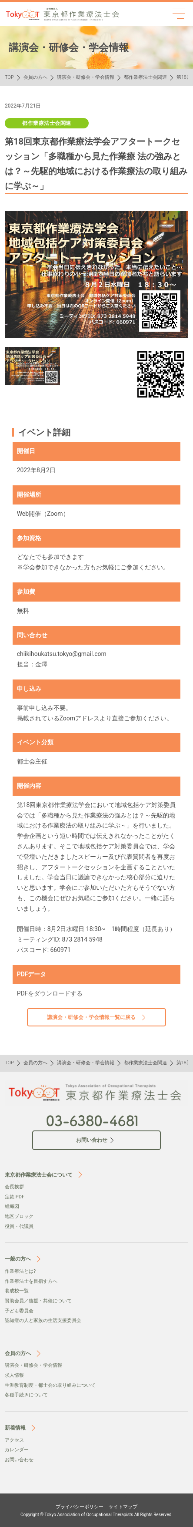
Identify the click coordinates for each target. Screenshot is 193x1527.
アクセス (14, 1440)
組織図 (12, 1206)
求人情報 (14, 1375)
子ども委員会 (19, 1311)
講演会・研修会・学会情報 (85, 77)
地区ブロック (19, 1216)
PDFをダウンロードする (50, 993)
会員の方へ (35, 77)
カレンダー (17, 1450)
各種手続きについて (26, 1395)
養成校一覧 (17, 1291)
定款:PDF (14, 1197)
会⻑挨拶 (14, 1187)
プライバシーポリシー (79, 1507)
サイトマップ (123, 1507)
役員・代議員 (19, 1226)
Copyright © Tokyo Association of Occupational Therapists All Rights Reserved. (96, 1514)
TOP (9, 77)
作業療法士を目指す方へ (31, 1281)
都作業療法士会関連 (145, 77)
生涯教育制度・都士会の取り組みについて (50, 1385)
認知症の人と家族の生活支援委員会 (43, 1320)
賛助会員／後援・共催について (38, 1301)
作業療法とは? (20, 1271)
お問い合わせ (19, 1460)
